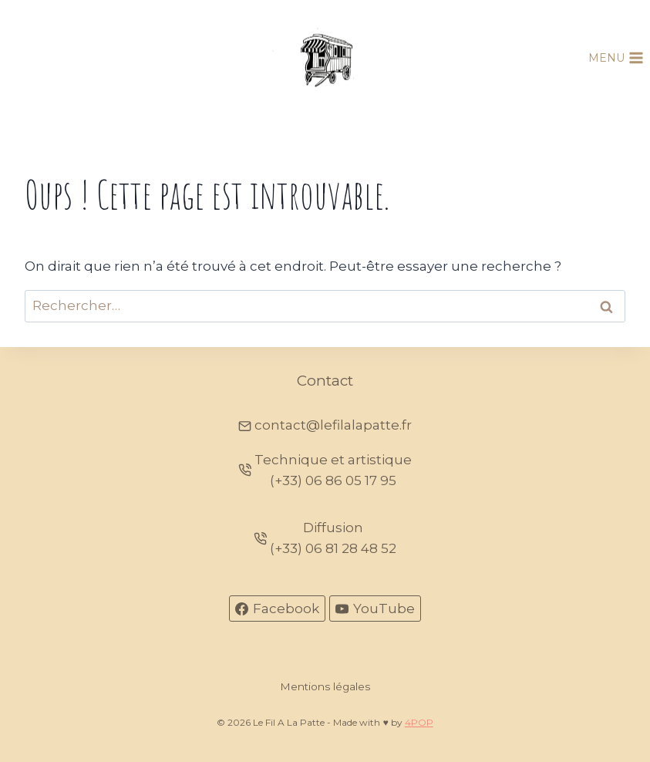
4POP (419, 722)
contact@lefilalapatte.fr (333, 425)
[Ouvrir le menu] (615, 58)
